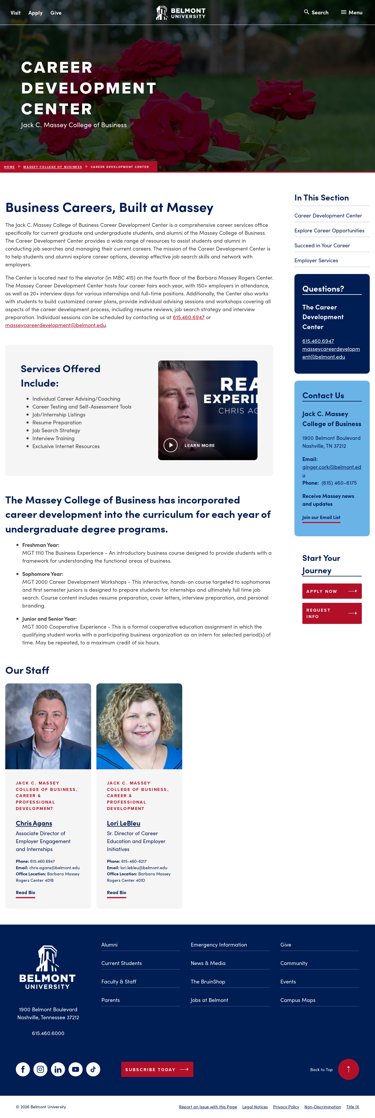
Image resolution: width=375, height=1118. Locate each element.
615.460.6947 (188, 317)
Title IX (352, 1107)
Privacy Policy (286, 1107)
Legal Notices (255, 1107)
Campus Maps (298, 999)
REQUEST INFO (332, 613)
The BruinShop (208, 981)
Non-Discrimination (322, 1107)
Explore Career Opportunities (329, 230)
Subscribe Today (158, 1069)
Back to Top (334, 1069)
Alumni (109, 944)
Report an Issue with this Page (208, 1107)
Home (9, 167)
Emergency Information (219, 944)
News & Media (208, 962)
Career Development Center (328, 215)
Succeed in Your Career (322, 245)
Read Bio (25, 892)
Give (56, 12)
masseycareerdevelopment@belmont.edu (55, 325)
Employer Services (316, 260)
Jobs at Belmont (209, 999)
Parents (110, 999)
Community (294, 962)
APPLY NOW (332, 591)
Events (288, 981)
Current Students (121, 962)
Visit (16, 12)
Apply (35, 12)
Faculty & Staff (118, 981)
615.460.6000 (48, 1033)
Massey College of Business (52, 167)
